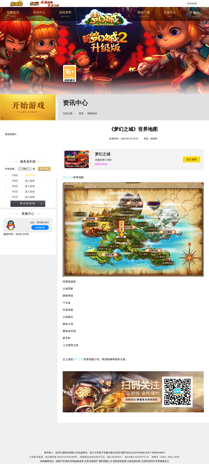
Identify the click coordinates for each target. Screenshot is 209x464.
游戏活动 (92, 113)
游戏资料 (65, 14)
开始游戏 (28, 107)
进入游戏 (44, 169)
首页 (81, 113)
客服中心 (196, 14)
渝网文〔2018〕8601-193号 (166, 457)
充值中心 (170, 14)
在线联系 (40, 227)
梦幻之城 (102, 154)
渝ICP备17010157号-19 (137, 457)
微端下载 (144, 14)
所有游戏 (192, 3)
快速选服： (11, 168)
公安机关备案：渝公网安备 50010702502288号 (53, 457)
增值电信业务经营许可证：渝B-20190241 (101, 457)
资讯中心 (39, 14)
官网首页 (13, 14)
